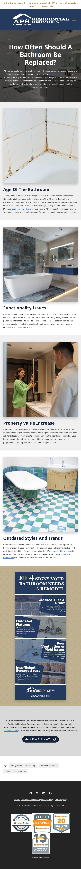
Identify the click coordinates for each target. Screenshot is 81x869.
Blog (65, 799)
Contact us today (11, 730)
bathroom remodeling (21, 208)
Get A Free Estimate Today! (40, 739)
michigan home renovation (15, 771)
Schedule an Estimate (30, 799)
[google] (50, 793)
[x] (37, 793)
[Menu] (73, 19)
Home (17, 799)
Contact (58, 799)
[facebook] (31, 793)
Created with (40, 857)
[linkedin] (44, 793)
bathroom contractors (49, 765)
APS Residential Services (60, 74)
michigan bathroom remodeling (23, 765)
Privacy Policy (47, 799)
